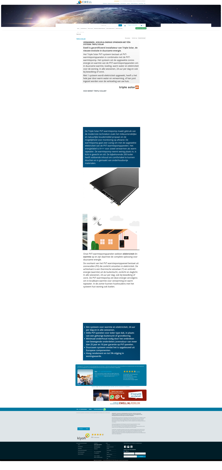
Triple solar (90, 28)
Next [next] (87, 434)
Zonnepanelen (84, 28)
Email (90, 409)
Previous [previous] (81, 434)
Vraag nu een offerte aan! (141, 28)
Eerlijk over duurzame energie (114, 3)
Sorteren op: (139, 38)
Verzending (141, 3)
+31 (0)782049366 (105, 371)
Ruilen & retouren (134, 3)
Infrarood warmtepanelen (99, 28)
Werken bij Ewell (119, 28)
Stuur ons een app (100, 409)
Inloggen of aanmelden (132, 25)
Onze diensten (123, 3)
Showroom (105, 3)
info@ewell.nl (100, 376)
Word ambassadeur (110, 28)
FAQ (144, 3)
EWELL (78, 28)
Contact (128, 3)
